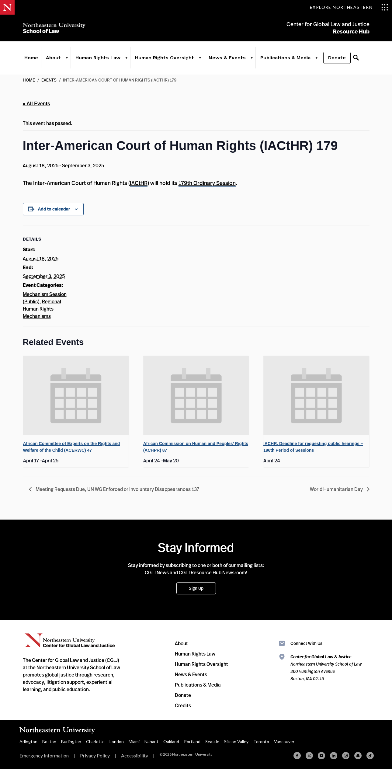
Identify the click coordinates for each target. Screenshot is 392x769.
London (116, 741)
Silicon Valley (236, 741)
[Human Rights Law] (126, 58)
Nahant (151, 741)
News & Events (227, 58)
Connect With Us (306, 643)
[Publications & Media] (316, 58)
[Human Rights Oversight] (200, 58)
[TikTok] (370, 755)
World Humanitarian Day (337, 489)
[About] (66, 58)
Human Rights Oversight (164, 58)
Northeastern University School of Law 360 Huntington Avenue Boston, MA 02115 (326, 667)
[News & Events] (251, 58)
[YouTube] (321, 755)
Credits (183, 705)
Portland (192, 741)
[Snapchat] (358, 755)
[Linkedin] (333, 755)
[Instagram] (345, 755)
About (53, 58)
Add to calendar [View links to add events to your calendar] (54, 209)
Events (49, 80)
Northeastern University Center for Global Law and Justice (70, 640)
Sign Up (196, 588)
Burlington (71, 741)
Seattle (212, 741)
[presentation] (76, 395)
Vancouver (284, 741)
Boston (49, 741)
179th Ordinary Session (207, 182)
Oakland (171, 741)
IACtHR (138, 182)
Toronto (261, 741)
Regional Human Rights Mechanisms (42, 308)
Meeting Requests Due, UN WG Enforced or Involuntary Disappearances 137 (117, 489)
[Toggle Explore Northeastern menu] (349, 7)
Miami (134, 741)
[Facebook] (297, 755)
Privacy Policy (95, 755)
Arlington (28, 741)
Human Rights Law (97, 58)
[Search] (356, 58)
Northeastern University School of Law (55, 28)
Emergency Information (44, 755)
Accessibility (134, 755)
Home (31, 58)
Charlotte (95, 741)
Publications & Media (285, 58)
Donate (337, 58)
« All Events (36, 103)
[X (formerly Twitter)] (309, 755)
